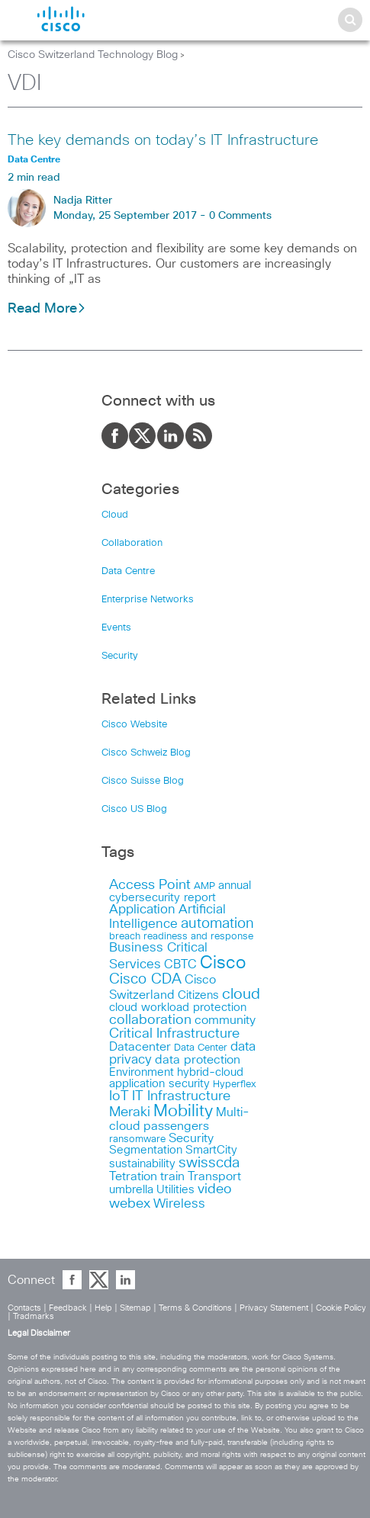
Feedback (68, 1308)
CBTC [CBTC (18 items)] (180, 964)
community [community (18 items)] (225, 1020)
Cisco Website (134, 725)
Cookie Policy (341, 1308)
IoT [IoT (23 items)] (119, 1096)
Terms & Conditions (195, 1308)
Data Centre (128, 571)
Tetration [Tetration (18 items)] (133, 1176)
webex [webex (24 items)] (129, 1203)
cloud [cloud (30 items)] (241, 994)
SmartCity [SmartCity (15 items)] (211, 1150)
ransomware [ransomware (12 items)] (137, 1139)
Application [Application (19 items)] (142, 909)
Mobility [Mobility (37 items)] (183, 1111)
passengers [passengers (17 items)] (176, 1126)
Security (119, 656)
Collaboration (131, 543)
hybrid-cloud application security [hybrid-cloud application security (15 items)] (176, 1078)
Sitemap (135, 1308)
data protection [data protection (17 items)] (197, 1060)
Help (103, 1308)
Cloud (114, 515)
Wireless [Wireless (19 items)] (179, 1204)
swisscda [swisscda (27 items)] (209, 1163)
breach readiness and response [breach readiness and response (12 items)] (181, 936)
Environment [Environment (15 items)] (141, 1072)
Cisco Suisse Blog (142, 781)
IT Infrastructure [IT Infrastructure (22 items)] (181, 1096)
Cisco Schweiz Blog (146, 753)
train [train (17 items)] (172, 1176)
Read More (47, 309)
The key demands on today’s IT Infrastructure (163, 140)
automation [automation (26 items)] (217, 923)
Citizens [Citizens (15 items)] (198, 995)
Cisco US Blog (134, 809)
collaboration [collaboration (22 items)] (150, 1020)
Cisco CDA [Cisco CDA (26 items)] (145, 979)
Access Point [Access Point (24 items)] (150, 885)
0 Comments (240, 215)
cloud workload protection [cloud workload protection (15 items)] (177, 1007)
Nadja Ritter (82, 200)
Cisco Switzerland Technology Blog (93, 55)
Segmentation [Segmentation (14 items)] (145, 1150)
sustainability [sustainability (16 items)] (142, 1164)
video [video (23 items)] (215, 1189)
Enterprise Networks (147, 600)
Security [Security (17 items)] (191, 1138)
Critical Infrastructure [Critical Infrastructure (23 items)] (174, 1034)
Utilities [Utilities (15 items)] (175, 1189)
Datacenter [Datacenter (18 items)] (140, 1047)
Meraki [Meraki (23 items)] (129, 1112)
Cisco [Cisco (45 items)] (223, 963)
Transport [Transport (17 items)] (214, 1176)
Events (116, 628)
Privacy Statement (274, 1308)
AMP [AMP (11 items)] (204, 886)
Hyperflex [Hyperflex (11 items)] (234, 1085)
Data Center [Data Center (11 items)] (200, 1048)
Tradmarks (33, 1316)
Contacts (24, 1308)
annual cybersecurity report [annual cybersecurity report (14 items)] (180, 891)
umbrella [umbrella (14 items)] (131, 1189)
